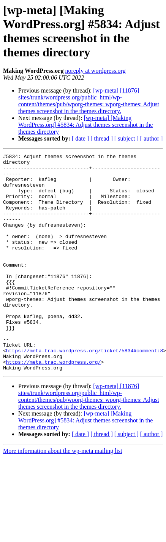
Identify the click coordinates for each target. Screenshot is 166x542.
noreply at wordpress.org (95, 70)
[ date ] (80, 138)
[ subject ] (126, 138)
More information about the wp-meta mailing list (62, 494)
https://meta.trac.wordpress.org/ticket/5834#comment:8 (84, 390)
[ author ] (151, 138)
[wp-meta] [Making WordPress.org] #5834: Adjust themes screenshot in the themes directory (85, 125)
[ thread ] (101, 138)
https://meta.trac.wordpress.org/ (53, 404)
